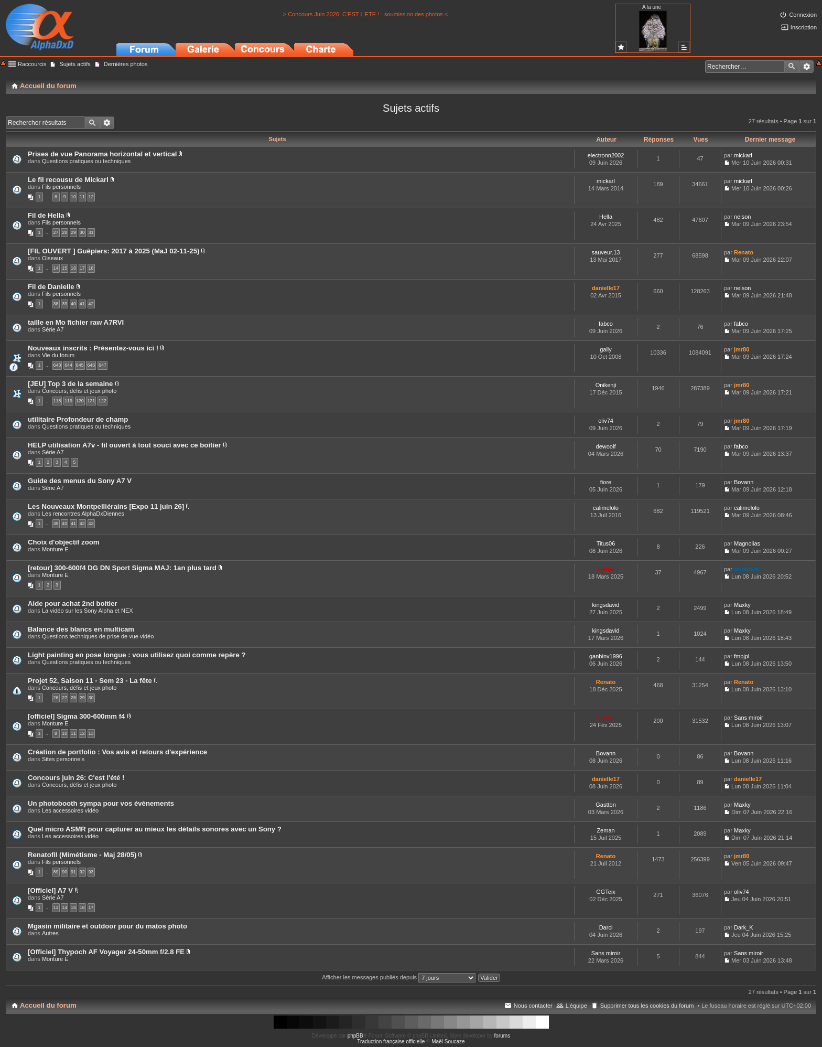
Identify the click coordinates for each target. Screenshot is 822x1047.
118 (57, 400)
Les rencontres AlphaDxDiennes (83, 513)
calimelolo (606, 508)
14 (56, 268)
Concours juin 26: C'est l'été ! (76, 778)
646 (91, 365)
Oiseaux (52, 258)
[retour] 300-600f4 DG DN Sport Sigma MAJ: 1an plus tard (122, 568)
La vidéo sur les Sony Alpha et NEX (87, 610)
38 (56, 303)
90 (64, 871)
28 (64, 232)
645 (80, 365)
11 (82, 196)
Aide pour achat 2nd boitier (72, 603)
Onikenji (606, 385)
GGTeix (605, 892)
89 (56, 871)
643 (57, 365)
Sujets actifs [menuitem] (74, 64)
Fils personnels (61, 187)
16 (73, 268)
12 (91, 196)
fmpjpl (741, 656)
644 (68, 365)
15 (64, 268)
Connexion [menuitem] (803, 15)
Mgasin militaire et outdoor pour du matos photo (107, 926)
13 (91, 733)
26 (56, 697)
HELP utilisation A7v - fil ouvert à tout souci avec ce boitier (124, 445)
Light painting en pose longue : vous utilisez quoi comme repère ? (136, 655)
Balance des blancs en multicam (81, 629)
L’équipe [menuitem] (576, 1005)
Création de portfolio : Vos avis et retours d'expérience (117, 752)
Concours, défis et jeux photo (79, 391)
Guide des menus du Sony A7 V (80, 481)
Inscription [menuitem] (804, 27)
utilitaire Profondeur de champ (78, 419)
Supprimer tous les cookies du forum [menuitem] (647, 1005)
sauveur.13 (606, 252)
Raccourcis (32, 64)
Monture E (55, 549)
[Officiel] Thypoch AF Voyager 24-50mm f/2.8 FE (106, 952)
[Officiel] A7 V (50, 890)
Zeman (605, 830)
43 (91, 523)
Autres (50, 933)
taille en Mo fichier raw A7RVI (76, 322)
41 (82, 303)
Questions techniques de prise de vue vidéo (98, 636)
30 (82, 232)
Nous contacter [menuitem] (533, 1005)
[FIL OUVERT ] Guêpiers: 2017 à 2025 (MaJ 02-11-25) (113, 251)
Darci (606, 927)
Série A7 (53, 329)
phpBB (355, 1036)
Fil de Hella (46, 215)
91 (73, 871)
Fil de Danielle (51, 287)
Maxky (742, 605)
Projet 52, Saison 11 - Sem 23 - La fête (90, 681)
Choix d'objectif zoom (63, 542)
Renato (743, 252)
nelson (742, 216)
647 (102, 365)
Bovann (743, 482)
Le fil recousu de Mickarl (68, 180)
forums (502, 1036)
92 (82, 871)
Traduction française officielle (391, 1041)
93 (91, 871)
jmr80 (741, 349)
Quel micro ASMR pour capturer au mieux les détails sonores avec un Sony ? (155, 829)
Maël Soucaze (447, 1041)
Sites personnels (63, 759)
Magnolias (747, 543)
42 (91, 303)
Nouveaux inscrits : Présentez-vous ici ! (93, 348)
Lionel (605, 569)
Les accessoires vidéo (70, 810)
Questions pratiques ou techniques (86, 161)
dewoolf (606, 446)
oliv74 (605, 421)
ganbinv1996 (605, 656)
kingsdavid (606, 605)
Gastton (606, 805)
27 (56, 232)
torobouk (746, 569)
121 (91, 400)
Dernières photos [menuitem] (126, 64)
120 (80, 400)
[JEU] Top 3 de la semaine (70, 384)
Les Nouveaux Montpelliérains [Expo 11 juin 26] (106, 506)
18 (91, 268)
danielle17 (606, 288)
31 (91, 232)
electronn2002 (606, 155)
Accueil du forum (48, 1005)
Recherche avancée (806, 66)
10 (73, 196)
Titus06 (606, 543)
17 (82, 268)
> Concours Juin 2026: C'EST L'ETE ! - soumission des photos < (365, 14)
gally (606, 349)
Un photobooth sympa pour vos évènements (101, 803)
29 (73, 232)
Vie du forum (58, 355)
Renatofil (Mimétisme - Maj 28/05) (82, 855)
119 (68, 400)
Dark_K (743, 927)
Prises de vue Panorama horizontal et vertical (102, 154)
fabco (606, 323)
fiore (605, 482)
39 (64, 303)
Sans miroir (748, 717)
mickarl (743, 155)
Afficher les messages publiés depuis (398, 977)
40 (73, 303)
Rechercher (791, 66)
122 (102, 400)
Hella (605, 216)
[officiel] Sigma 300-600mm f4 (76, 716)
